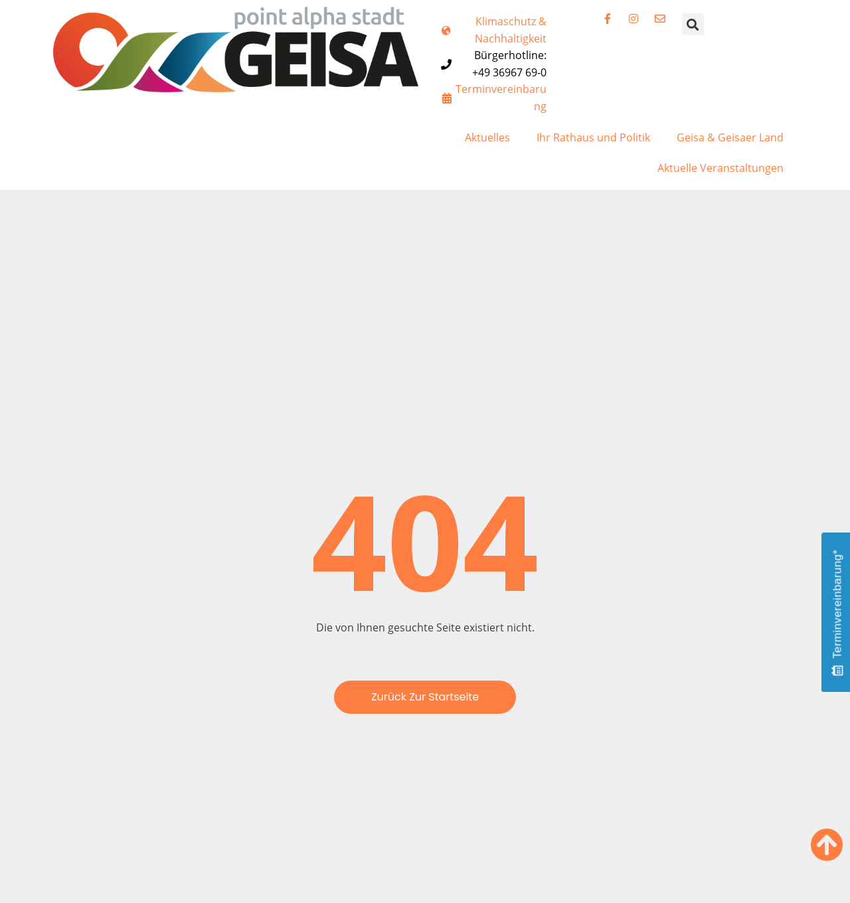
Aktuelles (487, 137)
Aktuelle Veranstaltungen (720, 168)
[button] (693, 24)
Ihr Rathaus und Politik (593, 137)
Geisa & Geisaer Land (730, 137)
